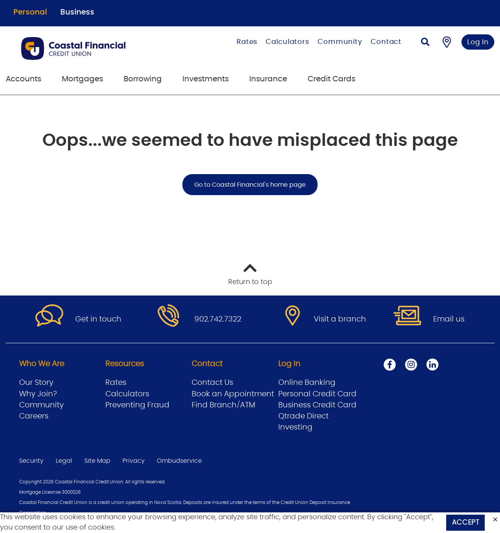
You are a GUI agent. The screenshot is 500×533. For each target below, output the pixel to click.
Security (31, 461)
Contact (386, 42)
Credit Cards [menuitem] (331, 79)
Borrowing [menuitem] (143, 79)
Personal (30, 12)
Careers (33, 416)
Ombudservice (179, 461)
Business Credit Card (317, 405)
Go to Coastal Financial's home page (250, 185)
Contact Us (212, 382)
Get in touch (98, 319)
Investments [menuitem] (205, 79)
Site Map (97, 461)
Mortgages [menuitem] (82, 79)
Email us (449, 319)
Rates (247, 42)
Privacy (134, 461)
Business (77, 12)
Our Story (36, 382)
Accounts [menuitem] (23, 79)
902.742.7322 (217, 319)
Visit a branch (340, 319)
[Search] (425, 43)
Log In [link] (478, 42)
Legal (64, 461)
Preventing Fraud (137, 405)
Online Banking (306, 382)
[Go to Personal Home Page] (96, 48)
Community (340, 42)
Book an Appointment (233, 394)
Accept (465, 522)
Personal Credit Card (317, 394)
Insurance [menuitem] (268, 79)
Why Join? (38, 394)
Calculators (287, 42)
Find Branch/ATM (223, 405)
